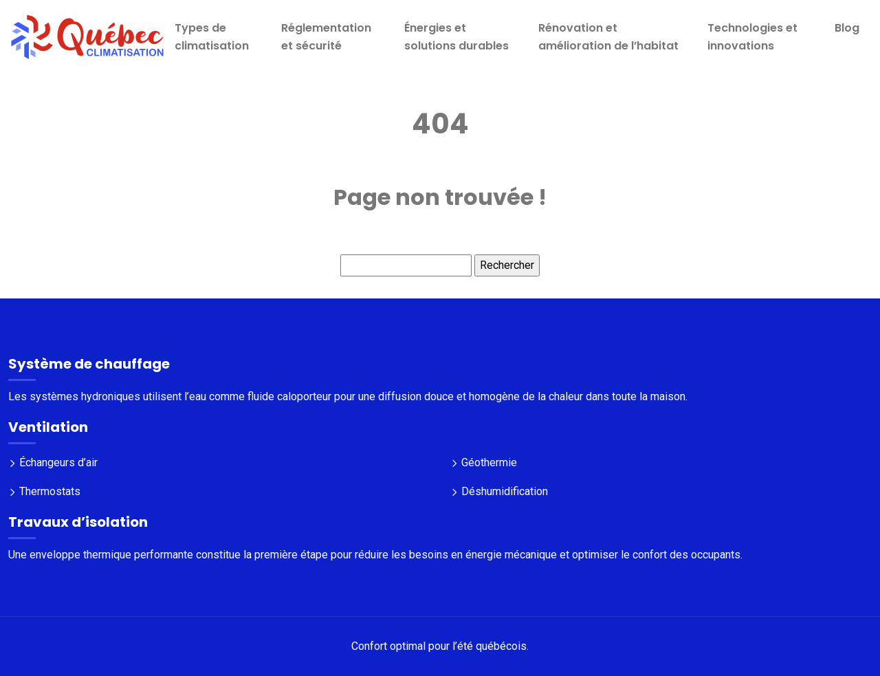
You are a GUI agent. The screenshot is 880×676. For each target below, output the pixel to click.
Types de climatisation (212, 37)
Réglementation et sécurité (326, 37)
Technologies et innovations (752, 37)
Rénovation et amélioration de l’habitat (608, 37)
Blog (847, 28)
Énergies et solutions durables (456, 37)
